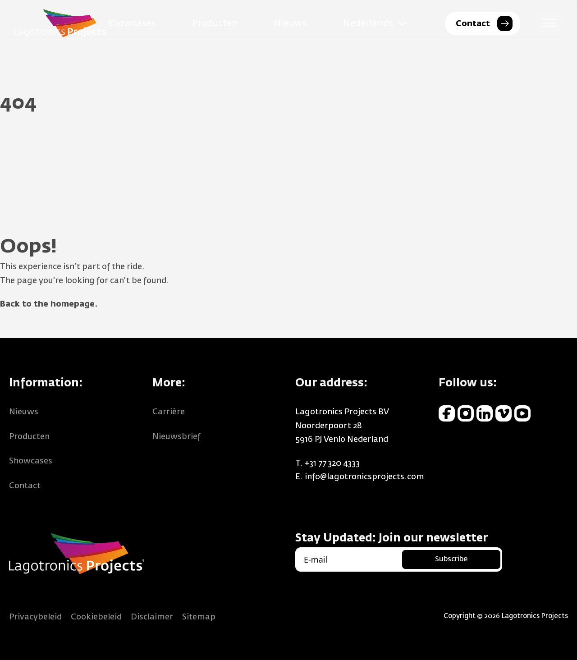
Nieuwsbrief (176, 437)
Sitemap (198, 617)
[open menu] (549, 23)
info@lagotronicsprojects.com (364, 477)
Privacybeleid (35, 617)
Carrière (168, 412)
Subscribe (451, 559)
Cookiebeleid (96, 617)
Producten (215, 23)
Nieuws (290, 23)
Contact (25, 486)
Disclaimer (152, 617)
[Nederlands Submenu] (402, 23)
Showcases (132, 23)
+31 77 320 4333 (332, 463)
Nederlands (368, 23)
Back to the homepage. (49, 304)
